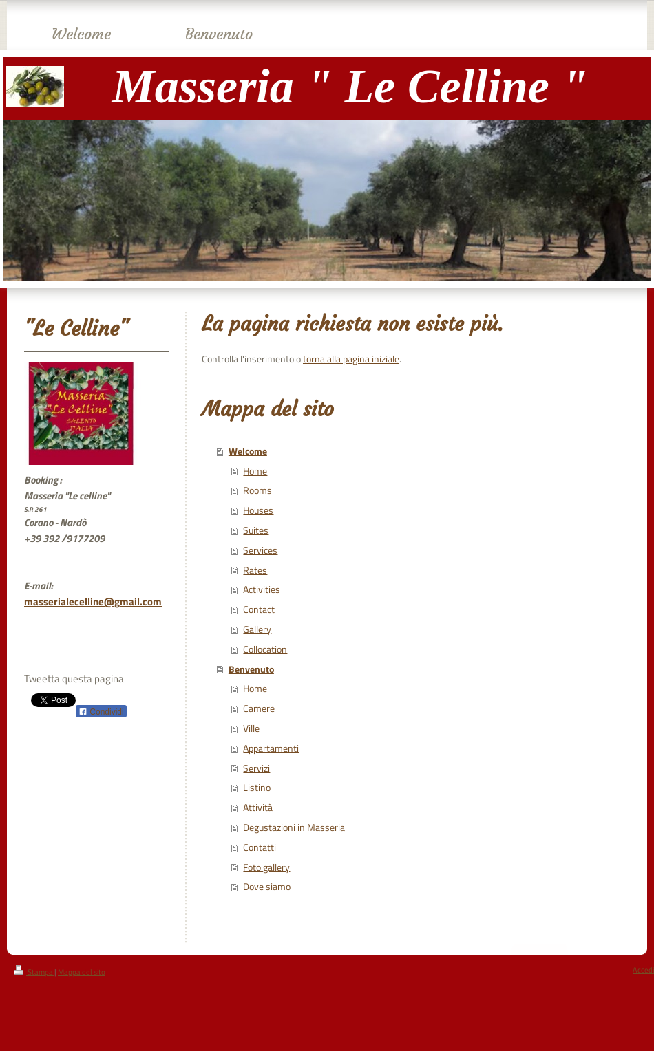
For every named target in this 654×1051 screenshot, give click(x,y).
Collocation (265, 649)
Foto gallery (266, 867)
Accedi (643, 969)
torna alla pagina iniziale (351, 359)
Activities (261, 589)
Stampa (34, 971)
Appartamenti (271, 748)
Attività (258, 807)
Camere (259, 708)
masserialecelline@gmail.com (93, 601)
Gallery (257, 629)
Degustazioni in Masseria (294, 827)
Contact (259, 609)
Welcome (248, 451)
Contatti (259, 847)
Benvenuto (251, 669)
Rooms (257, 490)
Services (260, 550)
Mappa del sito (81, 971)
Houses (258, 510)
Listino (257, 787)
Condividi (101, 712)
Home (255, 471)
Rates (255, 570)
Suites (255, 530)
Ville (251, 728)
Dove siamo (267, 886)
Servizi (256, 768)
